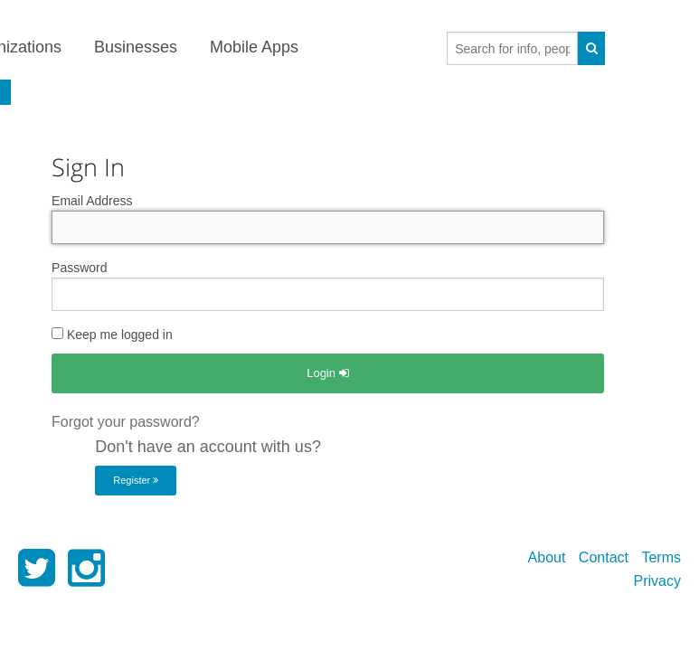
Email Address (92, 200)
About (547, 557)
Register (135, 480)
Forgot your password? (126, 421)
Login (327, 373)
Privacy (657, 581)
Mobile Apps (254, 47)
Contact (603, 557)
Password (79, 267)
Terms (661, 557)
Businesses (135, 47)
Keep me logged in (112, 334)
